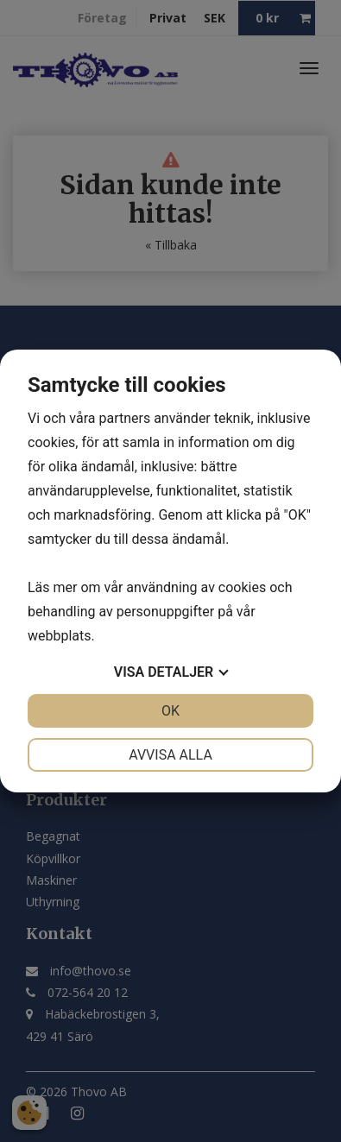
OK (170, 711)
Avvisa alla (170, 755)
